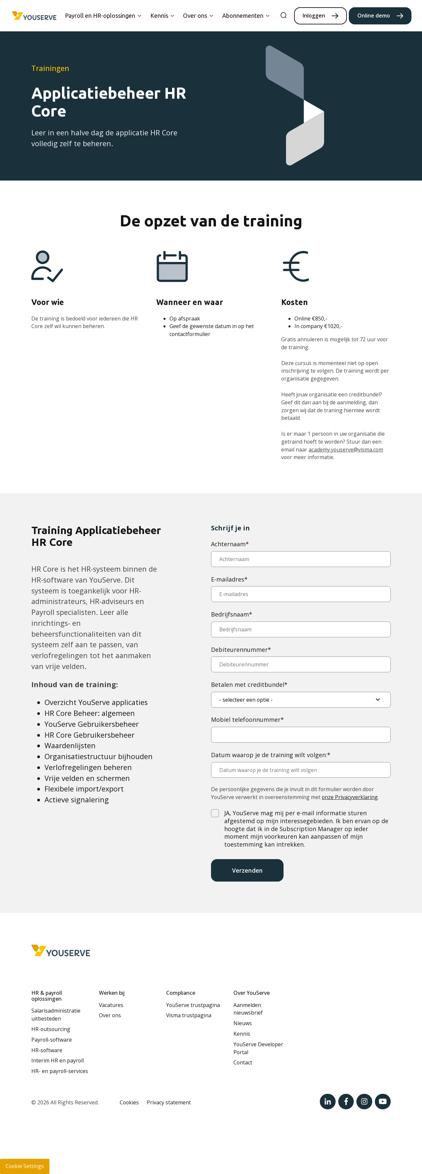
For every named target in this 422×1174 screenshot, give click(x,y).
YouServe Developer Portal (258, 1048)
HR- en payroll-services (59, 1071)
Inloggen (314, 15)
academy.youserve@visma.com (346, 449)
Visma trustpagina (188, 1015)
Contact (242, 1062)
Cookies (129, 1102)
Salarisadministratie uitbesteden (55, 1014)
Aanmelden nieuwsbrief (248, 1009)
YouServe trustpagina (193, 1005)
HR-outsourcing (50, 1029)
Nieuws (242, 1023)
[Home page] (34, 15)
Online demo (373, 15)
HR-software (46, 1050)
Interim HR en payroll (57, 1060)
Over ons (110, 1015)
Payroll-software (51, 1039)
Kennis (241, 1033)
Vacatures (111, 1005)
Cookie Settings (25, 1166)
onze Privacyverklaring (350, 797)
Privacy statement (169, 1102)
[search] (283, 15)
